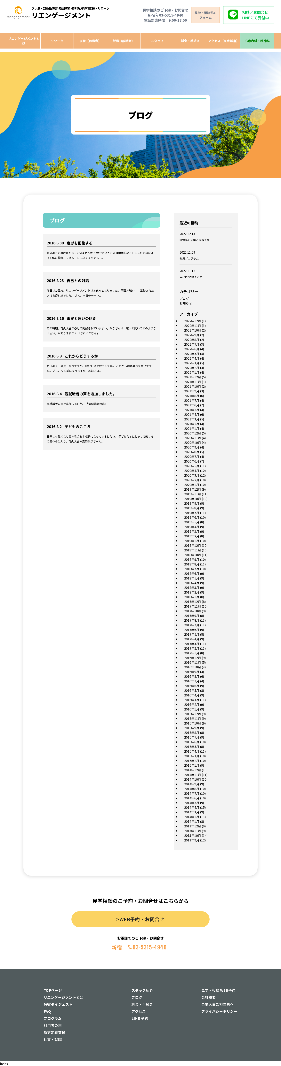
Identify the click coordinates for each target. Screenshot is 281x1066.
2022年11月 (192, 325)
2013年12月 (192, 826)
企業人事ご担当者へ (217, 1004)
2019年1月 (191, 540)
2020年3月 (191, 475)
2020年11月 (192, 437)
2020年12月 (192, 433)
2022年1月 (191, 372)
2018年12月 (192, 545)
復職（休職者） (90, 40)
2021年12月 (192, 377)
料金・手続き (190, 40)
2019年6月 (191, 517)
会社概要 (208, 997)
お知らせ (186, 303)
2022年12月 (192, 320)
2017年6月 (191, 629)
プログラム (52, 1018)
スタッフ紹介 (142, 990)
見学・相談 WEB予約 (218, 990)
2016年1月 (191, 709)
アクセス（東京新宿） (223, 40)
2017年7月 (191, 625)
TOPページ (53, 990)
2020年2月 (191, 480)
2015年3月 (191, 756)
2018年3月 (191, 587)
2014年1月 (191, 821)
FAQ (47, 1011)
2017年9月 (191, 615)
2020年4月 (191, 470)
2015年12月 (192, 713)
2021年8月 (191, 395)
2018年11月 (192, 550)
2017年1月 (191, 653)
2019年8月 (191, 508)
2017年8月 (191, 620)
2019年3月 (191, 531)
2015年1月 (191, 765)
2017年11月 (192, 606)
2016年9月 (191, 671)
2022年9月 (191, 335)
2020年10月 (192, 442)
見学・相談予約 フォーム (205, 15)
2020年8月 (191, 451)
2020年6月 (191, 461)
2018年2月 (191, 592)
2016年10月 (192, 667)
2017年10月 (192, 611)
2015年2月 (191, 760)
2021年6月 (191, 405)
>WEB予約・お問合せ (140, 919)
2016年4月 (191, 695)
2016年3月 (191, 699)
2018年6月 (191, 573)
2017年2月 (191, 648)
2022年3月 (191, 363)
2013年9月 (191, 840)
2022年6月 (191, 349)
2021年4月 (191, 414)
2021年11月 (192, 381)
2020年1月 (191, 484)
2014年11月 (192, 774)
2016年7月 (191, 681)
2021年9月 (191, 391)
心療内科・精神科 (257, 40)
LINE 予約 (140, 1018)
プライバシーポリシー (219, 1011)
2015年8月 (191, 732)
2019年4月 (191, 526)
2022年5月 (191, 353)
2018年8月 (191, 564)
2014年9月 (191, 784)
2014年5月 (191, 802)
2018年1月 (191, 596)
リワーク (57, 40)
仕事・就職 (53, 1039)
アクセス (139, 1011)
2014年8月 (191, 788)
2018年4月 (191, 582)
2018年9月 (191, 559)
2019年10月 (192, 498)
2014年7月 (191, 793)
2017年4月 (191, 639)
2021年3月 (191, 419)
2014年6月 (191, 798)
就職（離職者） (124, 40)
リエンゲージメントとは (23, 40)
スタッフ (157, 40)
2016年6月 (191, 685)
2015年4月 (191, 751)
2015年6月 (191, 742)
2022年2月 (191, 367)
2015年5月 (191, 746)
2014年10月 (192, 779)
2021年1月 (191, 428)
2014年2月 (191, 816)
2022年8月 (191, 339)
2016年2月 (191, 704)
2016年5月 (191, 690)
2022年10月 (192, 330)
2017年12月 (192, 601)
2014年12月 (192, 770)
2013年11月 (192, 830)
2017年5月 (191, 634)
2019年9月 (191, 503)
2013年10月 (192, 835)
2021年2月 (191, 423)
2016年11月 (192, 662)
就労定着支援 (54, 1032)
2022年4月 (191, 358)
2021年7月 (191, 400)
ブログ (184, 298)
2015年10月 (192, 723)
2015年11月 (192, 718)
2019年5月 (191, 522)
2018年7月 (191, 568)
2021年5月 (191, 409)
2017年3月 (191, 643)
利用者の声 (53, 1025)
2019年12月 (192, 489)
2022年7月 (191, 344)
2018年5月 (191, 578)
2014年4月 (191, 807)
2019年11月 (192, 494)
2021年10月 (192, 386)
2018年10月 (192, 554)
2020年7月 (191, 456)
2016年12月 (192, 657)
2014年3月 (191, 812)
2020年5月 (191, 466)
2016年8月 (191, 676)
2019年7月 (191, 512)
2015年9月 (191, 727)
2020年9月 (191, 447)
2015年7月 (191, 737)
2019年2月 (191, 536)
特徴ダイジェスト (58, 1004)
